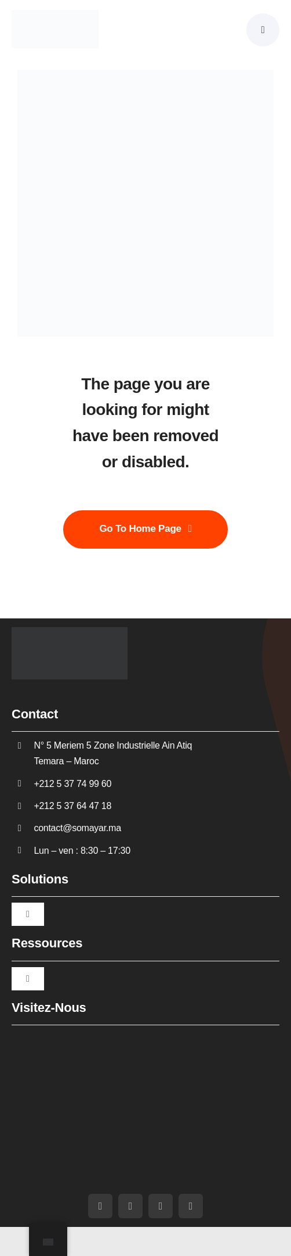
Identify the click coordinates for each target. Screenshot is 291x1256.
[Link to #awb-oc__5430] (262, 29)
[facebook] (100, 1206)
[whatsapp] (191, 1206)
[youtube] (130, 1206)
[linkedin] (160, 1206)
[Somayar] (55, 14)
